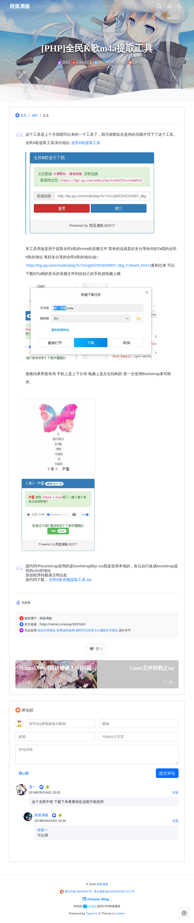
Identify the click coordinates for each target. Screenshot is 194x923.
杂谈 (100, 6)
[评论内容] (97, 754)
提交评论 (167, 773)
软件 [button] (61, 6)
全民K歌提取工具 (85, 142)
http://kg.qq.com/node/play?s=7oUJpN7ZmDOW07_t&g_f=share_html (87, 265)
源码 (76, 6)
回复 (176, 792)
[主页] (139, 736)
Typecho (92, 913)
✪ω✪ (24, 773)
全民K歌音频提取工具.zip (70, 579)
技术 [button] (46, 6)
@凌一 (42, 829)
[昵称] (139, 723)
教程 (112, 6)
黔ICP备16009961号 (78, 891)
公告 (124, 6)
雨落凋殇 (41, 815)
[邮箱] (55, 736)
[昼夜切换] (175, 6)
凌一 (32, 786)
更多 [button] (137, 6)
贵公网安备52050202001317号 (114, 891)
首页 (23, 115)
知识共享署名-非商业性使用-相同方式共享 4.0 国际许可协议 (78, 630)
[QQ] (60, 723)
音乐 (88, 6)
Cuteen (120, 913)
